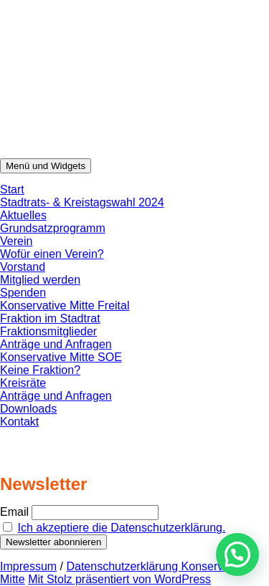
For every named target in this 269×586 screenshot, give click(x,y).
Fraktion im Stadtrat (50, 318)
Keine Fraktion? (40, 370)
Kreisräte (23, 383)
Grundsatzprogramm (52, 228)
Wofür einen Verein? (52, 254)
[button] (237, 554)
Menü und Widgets (45, 165)
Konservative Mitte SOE (61, 357)
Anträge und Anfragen (56, 344)
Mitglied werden (40, 280)
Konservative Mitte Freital (65, 305)
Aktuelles (23, 215)
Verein (16, 241)
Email (14, 512)
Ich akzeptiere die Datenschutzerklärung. (121, 528)
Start (12, 189)
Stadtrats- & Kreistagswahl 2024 (82, 202)
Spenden (23, 293)
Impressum (28, 566)
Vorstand (22, 267)
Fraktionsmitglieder (48, 331)
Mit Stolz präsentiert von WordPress (119, 579)
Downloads (28, 409)
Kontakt (19, 422)
